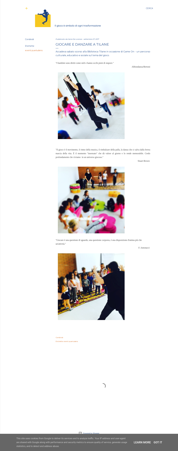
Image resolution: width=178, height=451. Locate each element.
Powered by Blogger (89, 433)
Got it (158, 442)
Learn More (142, 442)
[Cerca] (149, 8)
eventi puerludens (34, 50)
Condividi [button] (29, 39)
